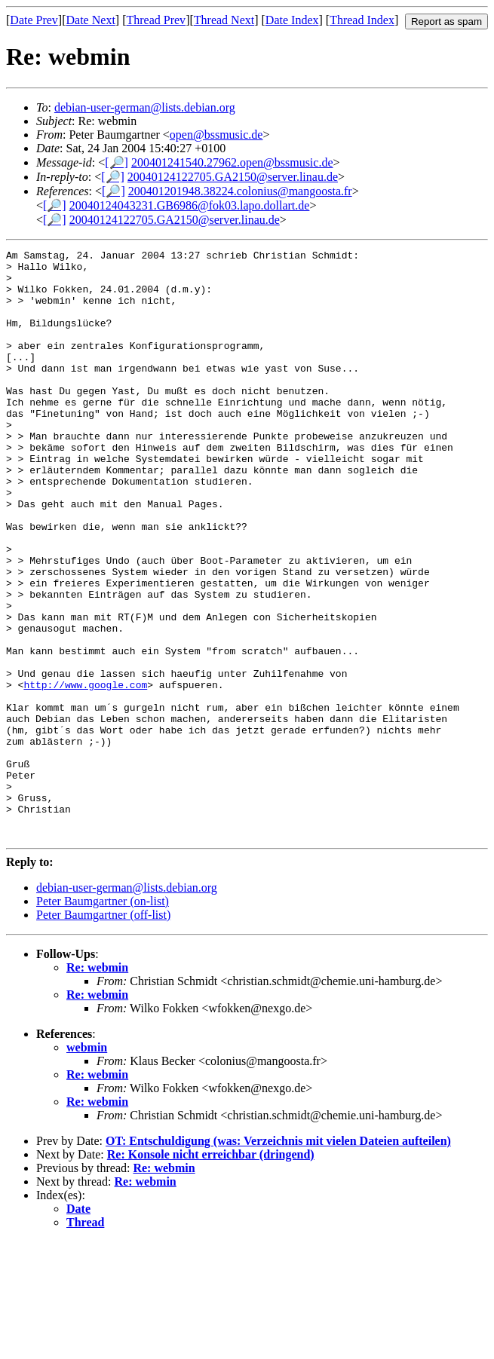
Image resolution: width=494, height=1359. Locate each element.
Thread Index (362, 20)
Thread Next (224, 20)
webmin (86, 1165)
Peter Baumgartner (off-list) (103, 1032)
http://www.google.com (85, 772)
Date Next (90, 20)
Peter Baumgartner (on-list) (102, 1018)
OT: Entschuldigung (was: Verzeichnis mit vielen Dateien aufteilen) (278, 1258)
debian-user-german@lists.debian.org (144, 107)
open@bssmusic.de (216, 134)
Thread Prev (156, 20)
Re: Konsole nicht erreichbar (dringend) (211, 1272)
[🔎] (116, 162)
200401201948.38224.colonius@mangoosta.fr (240, 191)
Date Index (292, 20)
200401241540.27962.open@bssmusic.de (232, 162)
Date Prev (34, 20)
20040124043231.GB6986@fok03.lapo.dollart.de (189, 205)
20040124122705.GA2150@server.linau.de (232, 176)
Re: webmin (97, 1085)
